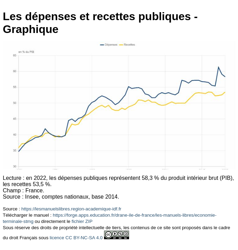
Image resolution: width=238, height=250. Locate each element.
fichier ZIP (82, 221)
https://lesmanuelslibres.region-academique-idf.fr (71, 208)
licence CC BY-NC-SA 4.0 (76, 237)
